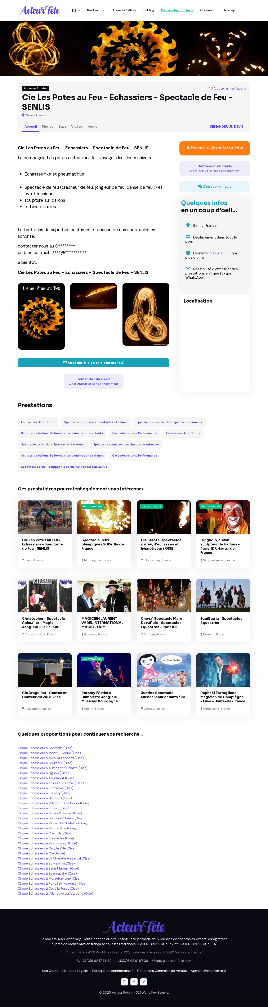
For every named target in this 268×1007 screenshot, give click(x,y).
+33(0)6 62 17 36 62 (96, 961)
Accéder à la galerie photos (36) (94, 363)
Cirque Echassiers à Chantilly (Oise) (45, 833)
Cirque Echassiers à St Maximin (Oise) (46, 863)
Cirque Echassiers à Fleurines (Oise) (45, 798)
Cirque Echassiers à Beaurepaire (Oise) (47, 873)
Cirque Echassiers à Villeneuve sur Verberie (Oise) (55, 894)
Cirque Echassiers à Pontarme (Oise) (45, 788)
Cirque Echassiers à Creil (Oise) (41, 853)
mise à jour (218, 253)
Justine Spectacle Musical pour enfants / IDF (163, 695)
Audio (92, 126)
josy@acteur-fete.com (173, 961)
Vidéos (77, 126)
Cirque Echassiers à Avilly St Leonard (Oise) (51, 758)
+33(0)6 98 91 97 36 (132, 961)
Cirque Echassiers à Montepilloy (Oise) (47, 828)
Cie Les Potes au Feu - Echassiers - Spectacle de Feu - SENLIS (42, 544)
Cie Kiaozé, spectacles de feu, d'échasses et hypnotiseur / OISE (161, 544)
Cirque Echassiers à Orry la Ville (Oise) (47, 848)
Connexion (209, 10)
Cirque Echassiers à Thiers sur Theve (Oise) (51, 783)
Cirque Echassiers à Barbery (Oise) (44, 793)
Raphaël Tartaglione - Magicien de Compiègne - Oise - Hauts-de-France (222, 697)
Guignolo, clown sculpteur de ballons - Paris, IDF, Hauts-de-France (220, 546)
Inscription (233, 10)
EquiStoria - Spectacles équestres (221, 621)
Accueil (30, 126)
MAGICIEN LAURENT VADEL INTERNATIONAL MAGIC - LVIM (102, 623)
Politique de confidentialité (112, 971)
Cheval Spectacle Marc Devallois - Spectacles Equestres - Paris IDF (161, 623)
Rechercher (96, 10)
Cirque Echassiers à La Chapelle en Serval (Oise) (54, 858)
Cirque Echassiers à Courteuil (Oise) (45, 763)
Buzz (62, 126)
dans (38, 422)
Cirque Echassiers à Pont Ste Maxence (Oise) (52, 883)
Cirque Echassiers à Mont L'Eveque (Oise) (49, 753)
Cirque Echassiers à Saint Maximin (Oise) (48, 868)
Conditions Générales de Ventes (162, 971)
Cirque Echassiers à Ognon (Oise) (43, 773)
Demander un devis (177, 10)
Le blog (148, 10)
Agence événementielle (208, 971)
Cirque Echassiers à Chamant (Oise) (45, 748)
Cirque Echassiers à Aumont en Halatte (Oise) (53, 768)
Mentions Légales (75, 971)
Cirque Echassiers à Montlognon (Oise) (47, 843)
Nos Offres (50, 971)
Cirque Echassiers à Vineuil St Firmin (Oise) (50, 813)
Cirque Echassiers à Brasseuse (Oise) (46, 838)
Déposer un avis (215, 187)
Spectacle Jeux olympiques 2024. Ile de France (102, 544)
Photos (48, 126)
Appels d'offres (124, 10)
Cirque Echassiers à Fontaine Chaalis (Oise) (51, 818)
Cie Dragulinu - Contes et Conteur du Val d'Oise (44, 695)
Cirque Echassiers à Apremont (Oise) (46, 778)
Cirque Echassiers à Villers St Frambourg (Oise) (53, 803)
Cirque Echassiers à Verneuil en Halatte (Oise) (52, 823)
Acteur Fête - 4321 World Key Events (140, 992)
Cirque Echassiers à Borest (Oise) (43, 808)
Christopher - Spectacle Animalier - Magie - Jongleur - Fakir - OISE (43, 623)
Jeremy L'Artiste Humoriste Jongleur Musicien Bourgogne (99, 697)
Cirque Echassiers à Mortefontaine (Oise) (49, 878)
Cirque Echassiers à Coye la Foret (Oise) (48, 888)
